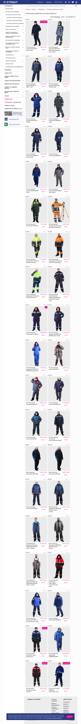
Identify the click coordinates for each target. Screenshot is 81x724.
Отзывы (53, 710)
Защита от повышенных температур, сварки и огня (11, 33)
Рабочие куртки (9, 63)
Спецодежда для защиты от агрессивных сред (12, 44)
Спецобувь (8, 70)
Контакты (49, 2)
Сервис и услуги (9, 105)
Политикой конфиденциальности (54, 718)
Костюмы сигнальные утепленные (15, 23)
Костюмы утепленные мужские (14, 20)
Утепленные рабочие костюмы (12, 14)
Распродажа (8, 102)
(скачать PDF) (17, 102)
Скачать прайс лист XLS (14, 124)
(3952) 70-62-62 (58, 2)
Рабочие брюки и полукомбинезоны (14, 66)
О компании (66, 702)
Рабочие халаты (9, 8)
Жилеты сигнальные (10, 29)
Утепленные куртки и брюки (12, 26)
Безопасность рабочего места (12, 92)
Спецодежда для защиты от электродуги (12, 52)
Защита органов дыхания (12, 80)
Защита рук (8, 73)
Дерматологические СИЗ (12, 84)
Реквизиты (66, 706)
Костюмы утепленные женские (14, 17)
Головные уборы (9, 55)
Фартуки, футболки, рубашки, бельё (12, 48)
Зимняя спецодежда (10, 60)
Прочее (7, 96)
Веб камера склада (17, 112)
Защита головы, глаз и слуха (11, 77)
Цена (62, 17)
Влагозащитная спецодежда (12, 40)
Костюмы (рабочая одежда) (12, 11)
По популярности (70, 17)
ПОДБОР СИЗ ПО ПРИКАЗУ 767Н (13, 108)
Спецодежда (8, 5)
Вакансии (65, 704)
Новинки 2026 (9, 99)
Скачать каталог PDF (14, 119)
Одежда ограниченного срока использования (12, 37)
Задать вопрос (55, 713)
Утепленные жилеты (10, 58)
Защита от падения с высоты (11, 87)
